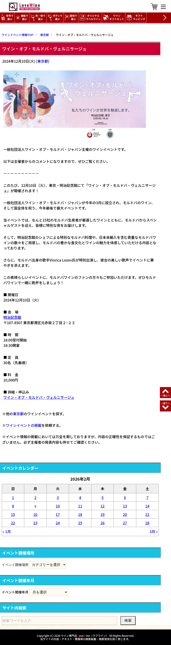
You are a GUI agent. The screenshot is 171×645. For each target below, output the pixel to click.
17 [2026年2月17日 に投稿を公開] (58, 514)
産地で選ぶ (71, 17)
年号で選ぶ (7, 17)
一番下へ (165, 403)
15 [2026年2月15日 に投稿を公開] (13, 514)
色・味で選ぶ (38, 17)
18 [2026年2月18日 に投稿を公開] (80, 514)
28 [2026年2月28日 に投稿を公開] (147, 522)
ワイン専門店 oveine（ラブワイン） (85, 635)
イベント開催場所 (15, 564)
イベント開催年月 (15, 592)
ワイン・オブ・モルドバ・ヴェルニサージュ (38, 397)
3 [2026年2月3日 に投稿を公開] (58, 497)
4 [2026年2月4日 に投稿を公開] (80, 497)
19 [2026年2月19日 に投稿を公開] (102, 514)
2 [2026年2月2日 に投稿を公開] (35, 497)
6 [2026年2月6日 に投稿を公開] (125, 497)
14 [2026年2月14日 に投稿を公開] (147, 506)
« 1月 (7, 531)
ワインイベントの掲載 (23, 425)
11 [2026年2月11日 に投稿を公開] (80, 506)
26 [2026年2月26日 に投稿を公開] (102, 522)
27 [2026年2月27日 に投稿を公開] (125, 522)
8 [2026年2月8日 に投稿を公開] (13, 506)
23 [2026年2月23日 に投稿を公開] (35, 522)
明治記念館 (12, 317)
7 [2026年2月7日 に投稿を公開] (147, 497)
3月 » (154, 531)
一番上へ (165, 395)
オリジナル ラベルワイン (90, 17)
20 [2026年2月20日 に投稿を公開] (125, 514)
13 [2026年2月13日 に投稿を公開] (125, 506)
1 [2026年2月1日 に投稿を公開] (13, 497)
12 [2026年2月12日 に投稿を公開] (102, 506)
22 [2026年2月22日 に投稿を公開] (13, 522)
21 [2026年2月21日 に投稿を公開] (147, 514)
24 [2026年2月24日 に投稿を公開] (58, 522)
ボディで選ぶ (55, 17)
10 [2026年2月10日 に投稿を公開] (58, 506)
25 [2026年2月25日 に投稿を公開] (80, 522)
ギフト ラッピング (136, 17)
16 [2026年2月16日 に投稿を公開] (35, 514)
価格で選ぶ (22, 17)
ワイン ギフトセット (114, 17)
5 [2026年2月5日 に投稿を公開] (103, 497)
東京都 (42, 61)
